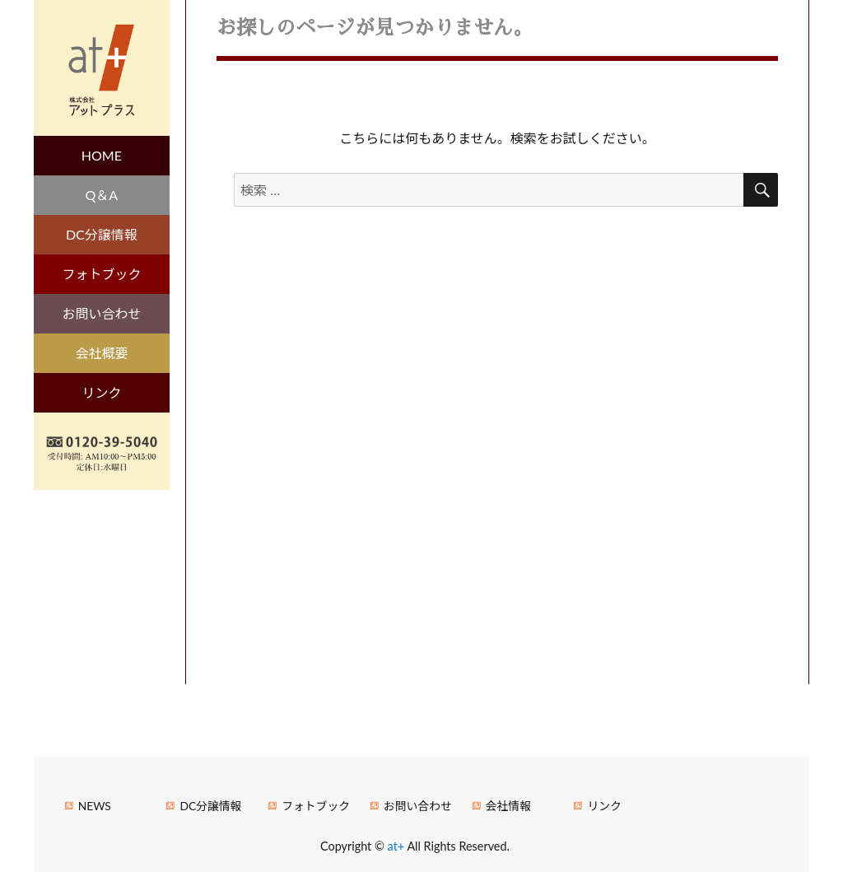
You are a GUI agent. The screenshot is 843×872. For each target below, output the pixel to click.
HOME (102, 155)
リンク (101, 392)
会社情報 (508, 806)
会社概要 (101, 353)
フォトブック (101, 274)
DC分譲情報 (101, 234)
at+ (398, 846)
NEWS (94, 806)
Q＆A (102, 195)
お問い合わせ (101, 313)
